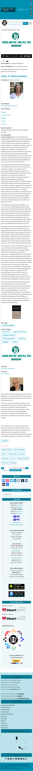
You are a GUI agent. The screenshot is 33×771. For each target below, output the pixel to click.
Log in (26, 9)
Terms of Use (4, 727)
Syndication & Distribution (7, 714)
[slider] (14, 56)
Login (10, 468)
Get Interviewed (5, 712)
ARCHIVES (5, 441)
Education (4, 112)
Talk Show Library (5, 709)
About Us (3, 721)
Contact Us (4, 723)
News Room (4, 716)
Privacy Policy (4, 725)
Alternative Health (8, 335)
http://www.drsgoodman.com (9, 106)
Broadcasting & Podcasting (7, 705)
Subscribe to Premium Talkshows (8, 9)
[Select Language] (30, 18)
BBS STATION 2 (16, 558)
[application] (16, 56)
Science (3, 121)
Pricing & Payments (5, 707)
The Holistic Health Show (8, 368)
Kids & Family (13, 454)
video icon (19, 511)
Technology (13, 463)
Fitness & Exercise (8, 338)
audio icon (19, 505)
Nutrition (22, 338)
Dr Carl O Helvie (5, 373)
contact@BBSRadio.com (14, 689)
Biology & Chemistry (23, 458)
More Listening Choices (16, 524)
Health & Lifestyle (6, 115)
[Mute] (25, 56)
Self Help (3, 124)
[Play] (3, 56)
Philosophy (5, 458)
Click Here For (16, 522)
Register (20, 9)
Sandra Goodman (8, 325)
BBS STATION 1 (16, 551)
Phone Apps (4, 718)
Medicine (3, 118)
